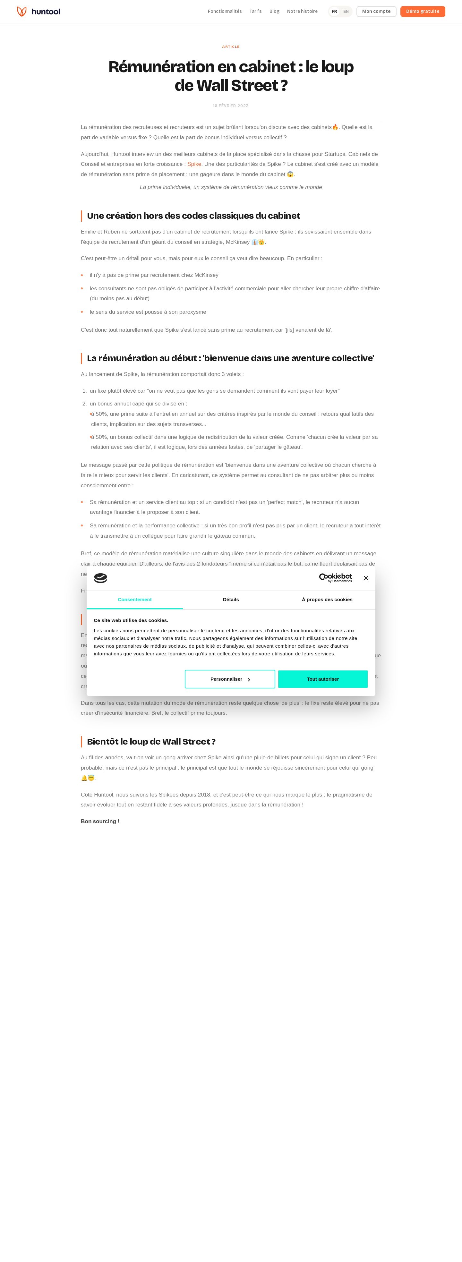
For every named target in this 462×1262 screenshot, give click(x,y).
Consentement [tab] (134, 599)
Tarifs (256, 11)
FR (334, 11)
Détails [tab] (231, 599)
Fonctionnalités (225, 11)
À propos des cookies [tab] (327, 599)
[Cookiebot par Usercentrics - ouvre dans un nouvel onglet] (324, 578)
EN (346, 11)
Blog (274, 11)
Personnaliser (230, 679)
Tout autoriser (323, 679)
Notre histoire (302, 11)
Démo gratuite (423, 11)
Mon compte (376, 11)
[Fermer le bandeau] (366, 578)
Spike (194, 163)
